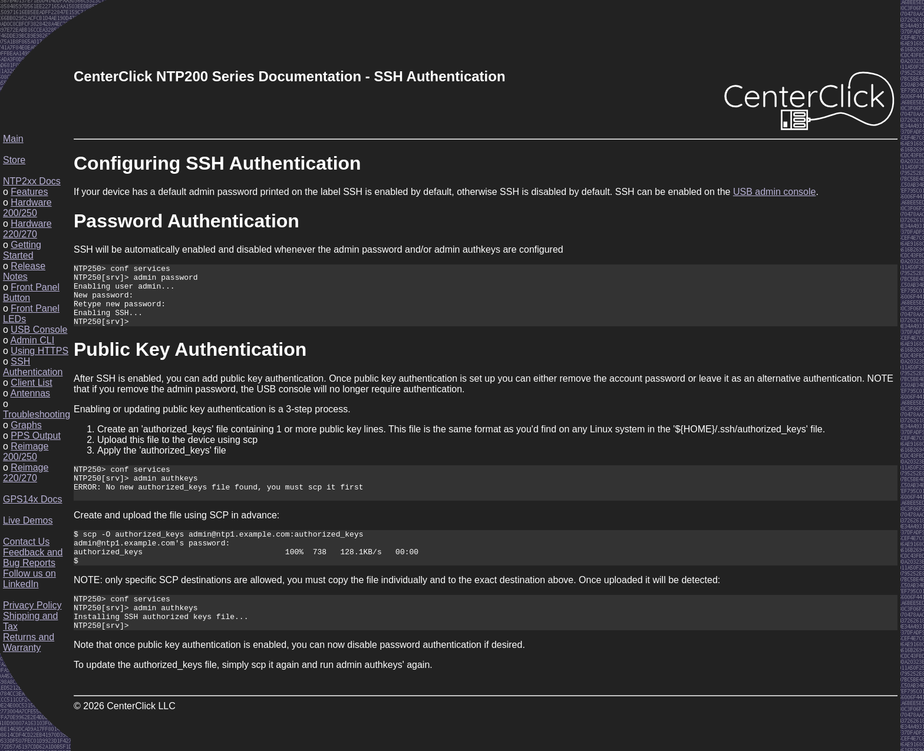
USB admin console (774, 192)
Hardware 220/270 (27, 229)
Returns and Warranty (28, 642)
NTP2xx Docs (32, 181)
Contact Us (26, 542)
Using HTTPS (39, 351)
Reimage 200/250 (25, 451)
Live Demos (27, 520)
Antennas (30, 393)
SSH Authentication (32, 366)
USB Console (39, 330)
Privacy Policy (32, 605)
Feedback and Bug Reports (32, 557)
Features (29, 192)
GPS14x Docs (32, 499)
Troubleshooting (36, 414)
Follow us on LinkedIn (29, 578)
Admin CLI (32, 340)
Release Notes (24, 271)
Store (14, 160)
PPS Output (36, 436)
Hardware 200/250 (27, 207)
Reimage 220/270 (25, 472)
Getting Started (22, 250)
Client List (31, 383)
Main (13, 139)
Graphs (26, 425)
